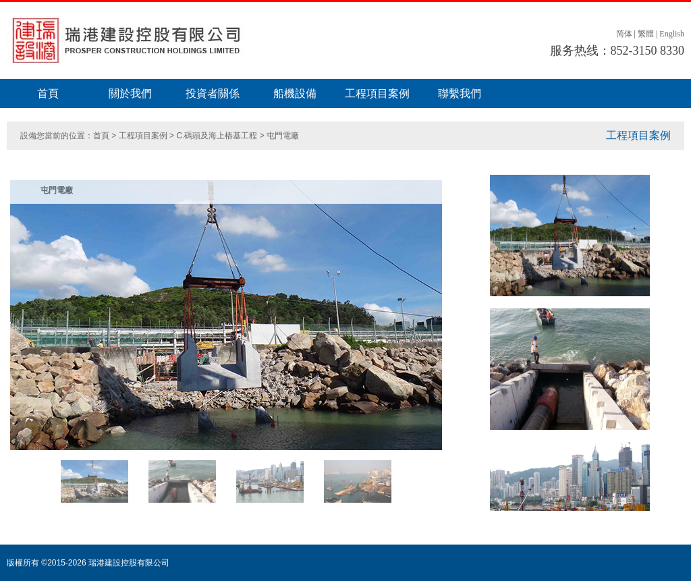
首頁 (48, 93)
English (671, 33)
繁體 (646, 33)
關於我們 (130, 93)
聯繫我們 (459, 93)
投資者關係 (213, 93)
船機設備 (294, 93)
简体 (624, 33)
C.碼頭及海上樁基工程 (216, 135)
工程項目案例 (377, 93)
